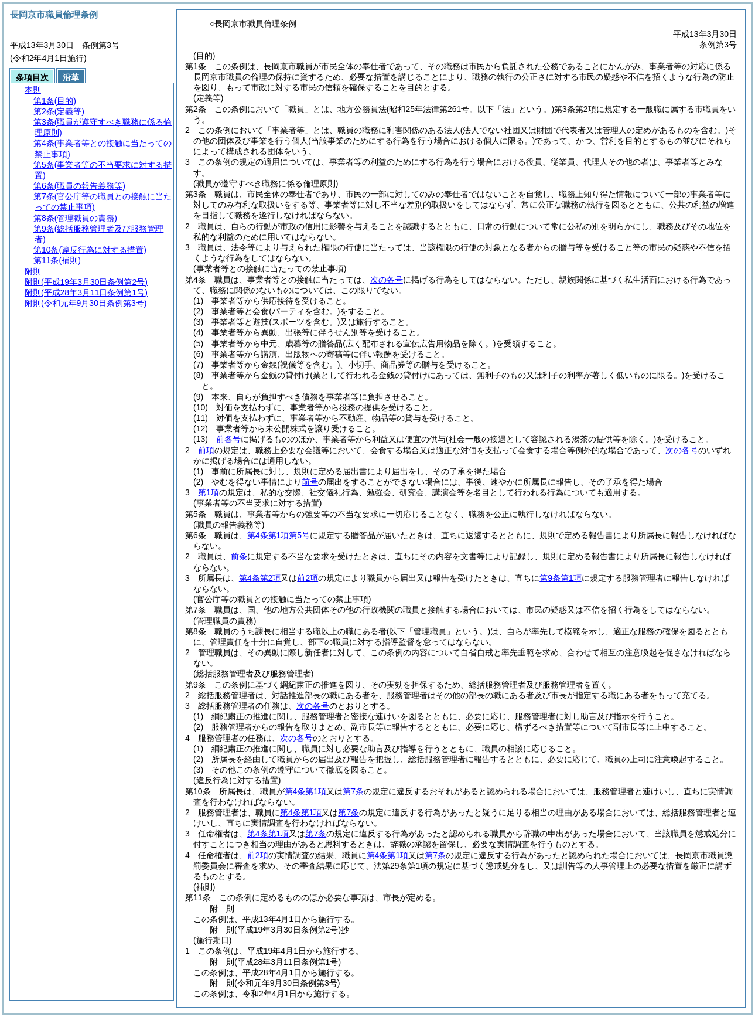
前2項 (307, 578)
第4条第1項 (306, 791)
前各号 (228, 439)
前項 (206, 450)
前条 (239, 556)
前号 (310, 482)
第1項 (208, 492)
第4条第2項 (260, 578)
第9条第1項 (560, 578)
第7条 (353, 791)
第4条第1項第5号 (278, 535)
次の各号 (386, 279)
